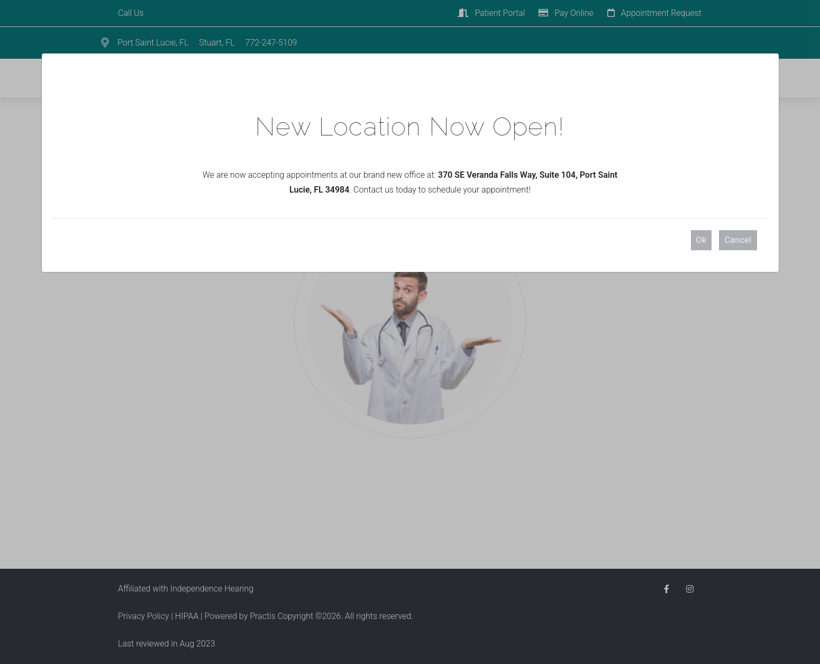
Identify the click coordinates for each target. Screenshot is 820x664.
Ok (701, 240)
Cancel (737, 240)
